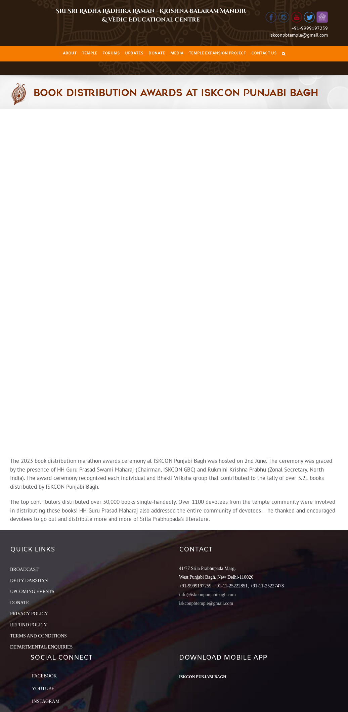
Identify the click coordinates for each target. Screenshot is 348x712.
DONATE (19, 602)
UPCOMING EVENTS (32, 591)
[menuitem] (69, 53)
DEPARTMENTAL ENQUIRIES (41, 647)
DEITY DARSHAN (29, 580)
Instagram (45, 701)
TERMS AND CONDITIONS (38, 635)
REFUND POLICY (28, 624)
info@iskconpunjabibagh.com (207, 594)
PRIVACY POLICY (29, 613)
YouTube (43, 688)
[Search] (283, 53)
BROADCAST (24, 569)
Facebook (44, 675)
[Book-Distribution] (174, 283)
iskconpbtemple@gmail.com (298, 35)
